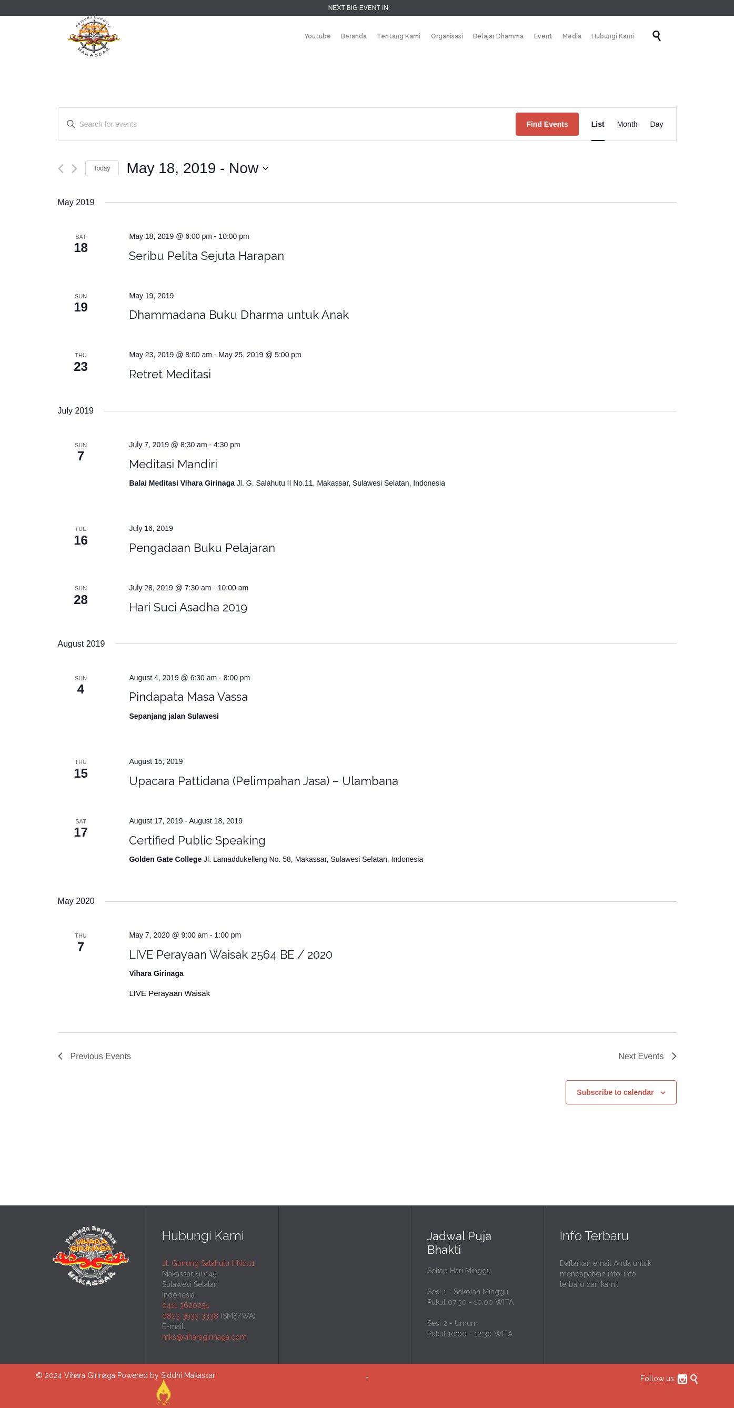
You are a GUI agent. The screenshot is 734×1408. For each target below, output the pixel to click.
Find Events (547, 124)
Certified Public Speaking (197, 840)
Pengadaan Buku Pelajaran (202, 548)
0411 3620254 (185, 1305)
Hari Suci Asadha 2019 (188, 607)
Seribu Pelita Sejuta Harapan (206, 256)
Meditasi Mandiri (173, 464)
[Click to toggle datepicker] (198, 168)
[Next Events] (74, 169)
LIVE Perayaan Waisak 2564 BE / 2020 (231, 954)
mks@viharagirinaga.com (204, 1337)
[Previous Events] (61, 169)
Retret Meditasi (170, 374)
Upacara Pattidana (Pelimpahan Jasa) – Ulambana (263, 781)
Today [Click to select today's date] (102, 168)
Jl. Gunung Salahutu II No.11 (208, 1263)
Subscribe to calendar (615, 1092)
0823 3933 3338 (190, 1316)
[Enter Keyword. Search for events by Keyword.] (287, 124)
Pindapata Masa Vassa (188, 696)
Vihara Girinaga (89, 1375)
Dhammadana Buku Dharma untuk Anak (239, 314)
